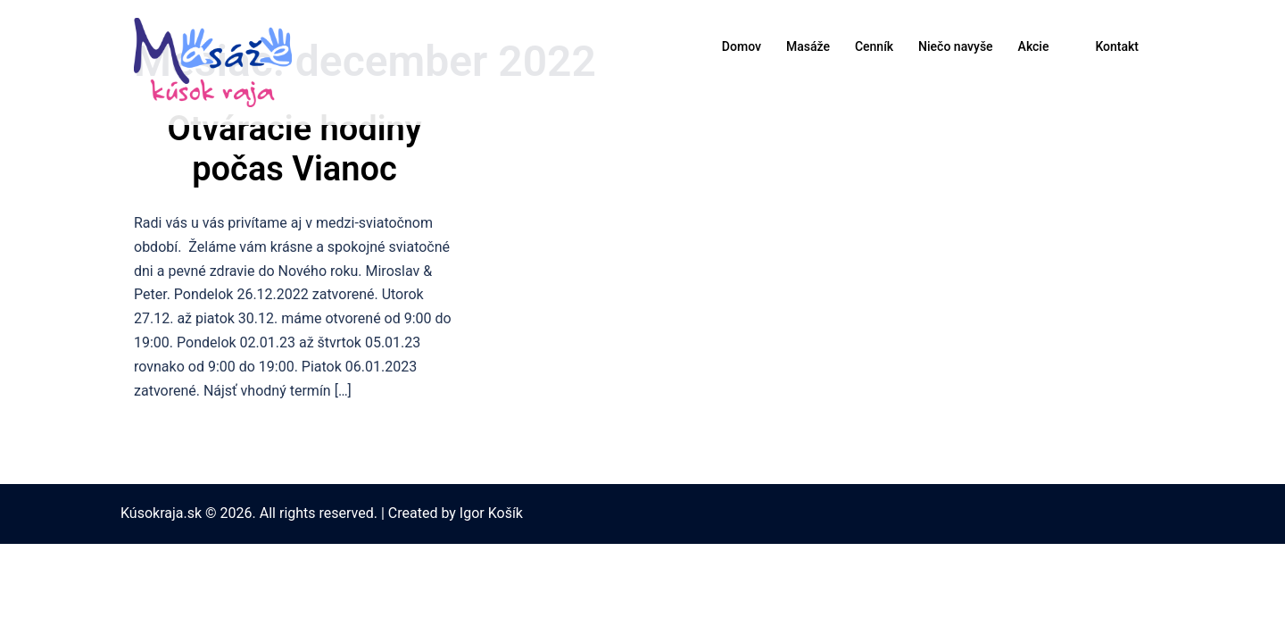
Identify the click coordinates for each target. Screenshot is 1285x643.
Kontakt (1117, 46)
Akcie (1033, 46)
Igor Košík (491, 513)
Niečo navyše (955, 46)
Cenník (874, 46)
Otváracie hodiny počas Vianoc (294, 149)
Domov (741, 46)
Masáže (808, 46)
